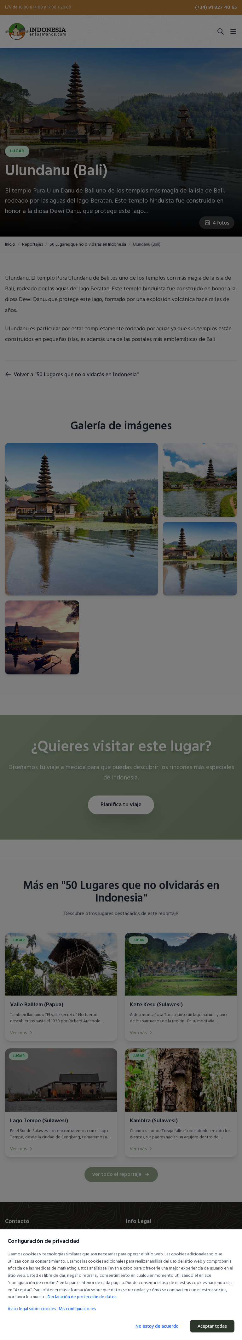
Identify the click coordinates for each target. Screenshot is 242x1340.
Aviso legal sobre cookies (32, 1309)
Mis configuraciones (77, 1309)
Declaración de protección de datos (82, 1297)
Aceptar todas (212, 1326)
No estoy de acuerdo (157, 1326)
